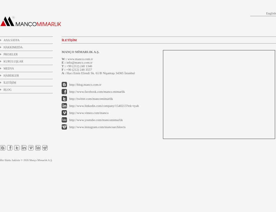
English (271, 13)
